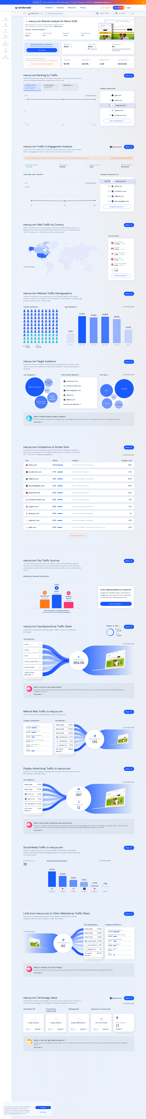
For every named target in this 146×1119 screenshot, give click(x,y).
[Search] (79, 13)
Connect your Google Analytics (42, 64)
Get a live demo (115, 604)
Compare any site (117, 207)
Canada (116, 247)
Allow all (43, 1107)
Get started (118, 8)
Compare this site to (54, 13)
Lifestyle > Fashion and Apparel (35, 29)
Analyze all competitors (45, 454)
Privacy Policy (13, 1113)
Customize (43, 1112)
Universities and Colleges (48, 382)
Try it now (41, 50)
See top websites (117, 121)
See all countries (121, 275)
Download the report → (102, 2)
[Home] (23, 8)
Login (129, 8)
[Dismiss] (143, 2)
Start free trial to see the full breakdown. (57, 612)
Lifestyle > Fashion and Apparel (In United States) (121, 49)
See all (38, 1029)
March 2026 (104, 13)
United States (93, 49)
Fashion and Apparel (34, 387)
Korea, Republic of (120, 253)
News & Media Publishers (52, 397)
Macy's (27, 35)
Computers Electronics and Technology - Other (47, 390)
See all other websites (72, 404)
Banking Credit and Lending (41, 402)
